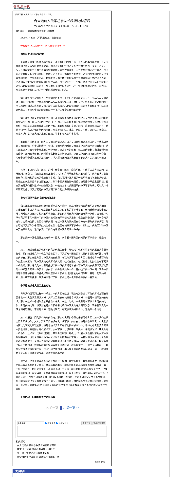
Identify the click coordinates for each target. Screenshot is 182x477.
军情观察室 (40, 14)
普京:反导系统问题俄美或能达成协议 (36, 449)
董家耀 (31, 31)
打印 (86, 26)
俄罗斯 (50, 31)
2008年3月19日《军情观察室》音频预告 (40, 38)
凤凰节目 (29, 14)
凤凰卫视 (19, 14)
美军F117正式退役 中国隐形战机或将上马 (38, 457)
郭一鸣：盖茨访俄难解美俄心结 (33, 453)
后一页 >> (72, 407)
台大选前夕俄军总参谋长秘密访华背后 (36, 445)
